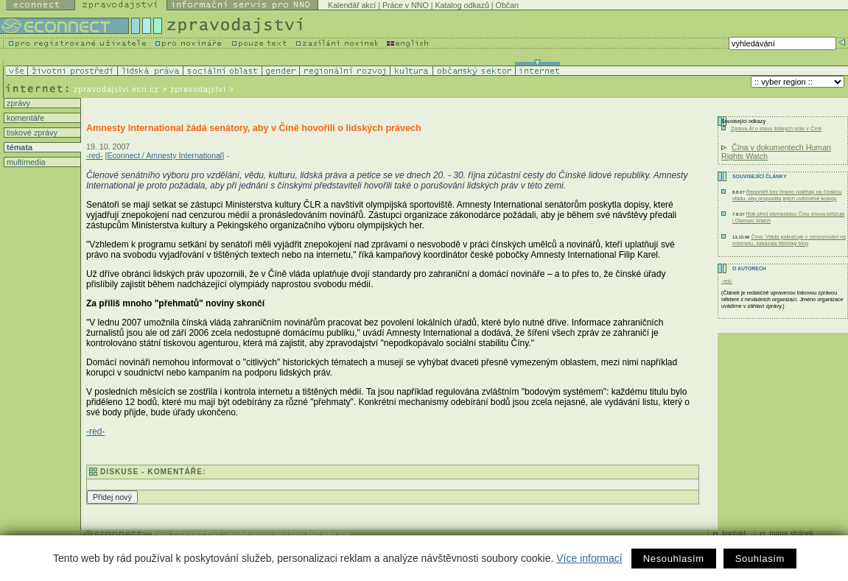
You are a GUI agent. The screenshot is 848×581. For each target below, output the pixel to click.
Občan (507, 5)
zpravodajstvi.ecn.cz (116, 89)
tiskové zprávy (30, 132)
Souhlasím (760, 558)
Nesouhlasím (673, 558)
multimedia (25, 162)
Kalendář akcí (352, 5)
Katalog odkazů (461, 5)
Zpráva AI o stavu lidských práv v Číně (776, 128)
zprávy (17, 103)
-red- (94, 155)
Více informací (589, 558)
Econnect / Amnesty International (164, 155)
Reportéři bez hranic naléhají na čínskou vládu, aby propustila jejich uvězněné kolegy (787, 195)
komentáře (24, 117)
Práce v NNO (405, 5)
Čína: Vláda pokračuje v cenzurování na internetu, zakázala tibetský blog (789, 240)
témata (18, 147)
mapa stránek (791, 533)
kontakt (734, 533)
